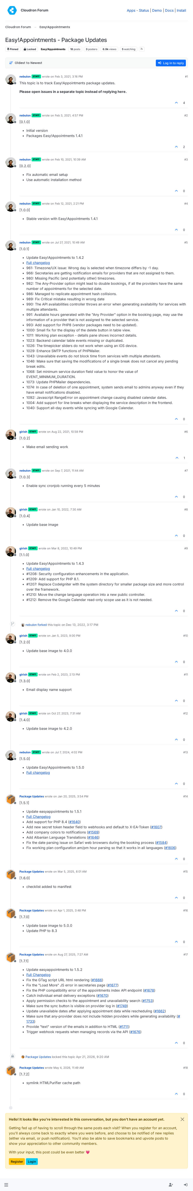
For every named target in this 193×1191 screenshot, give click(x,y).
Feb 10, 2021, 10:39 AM (70, 159)
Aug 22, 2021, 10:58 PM (67, 431)
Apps (131, 10)
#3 (186, 159)
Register (17, 1161)
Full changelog (38, 263)
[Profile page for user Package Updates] (11, 799)
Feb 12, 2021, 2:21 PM (69, 203)
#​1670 (102, 995)
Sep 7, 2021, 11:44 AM (69, 470)
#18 (185, 1067)
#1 (186, 76)
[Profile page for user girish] (11, 434)
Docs (169, 10)
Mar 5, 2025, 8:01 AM (72, 871)
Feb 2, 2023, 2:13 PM (65, 674)
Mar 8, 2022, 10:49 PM (66, 548)
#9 (186, 548)
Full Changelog (38, 816)
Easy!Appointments (53, 49)
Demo (157, 10)
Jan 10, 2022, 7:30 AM (66, 509)
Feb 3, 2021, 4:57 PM (69, 115)
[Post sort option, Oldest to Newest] (25, 63)
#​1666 (97, 980)
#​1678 (149, 990)
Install (181, 10)
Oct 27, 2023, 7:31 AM (66, 713)
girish (23, 431)
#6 (186, 431)
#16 (185, 910)
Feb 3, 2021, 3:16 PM (69, 76)
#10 (185, 635)
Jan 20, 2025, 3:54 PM (73, 796)
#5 (186, 242)
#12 (185, 713)
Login (32, 1161)
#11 (186, 674)
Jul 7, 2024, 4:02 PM (68, 752)
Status (144, 10)
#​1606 (170, 848)
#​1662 (160, 1011)
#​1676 (135, 1032)
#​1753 (148, 1001)
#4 (186, 203)
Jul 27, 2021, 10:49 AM (70, 242)
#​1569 (93, 832)
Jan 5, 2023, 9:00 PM (65, 635)
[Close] (182, 1119)
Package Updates (31, 796)
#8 (186, 509)
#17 (185, 954)
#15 (185, 871)
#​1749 (122, 1006)
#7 (186, 470)
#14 (185, 796)
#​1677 (112, 985)
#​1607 (156, 827)
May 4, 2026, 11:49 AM (68, 1067)
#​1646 (93, 837)
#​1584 (161, 842)
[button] (6, 1185)
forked (42, 625)
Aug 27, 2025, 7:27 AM (73, 954)
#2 (186, 115)
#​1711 (124, 1026)
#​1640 (74, 822)
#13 (185, 752)
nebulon (25, 76)
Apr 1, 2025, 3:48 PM (72, 910)
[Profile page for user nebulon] (11, 79)
